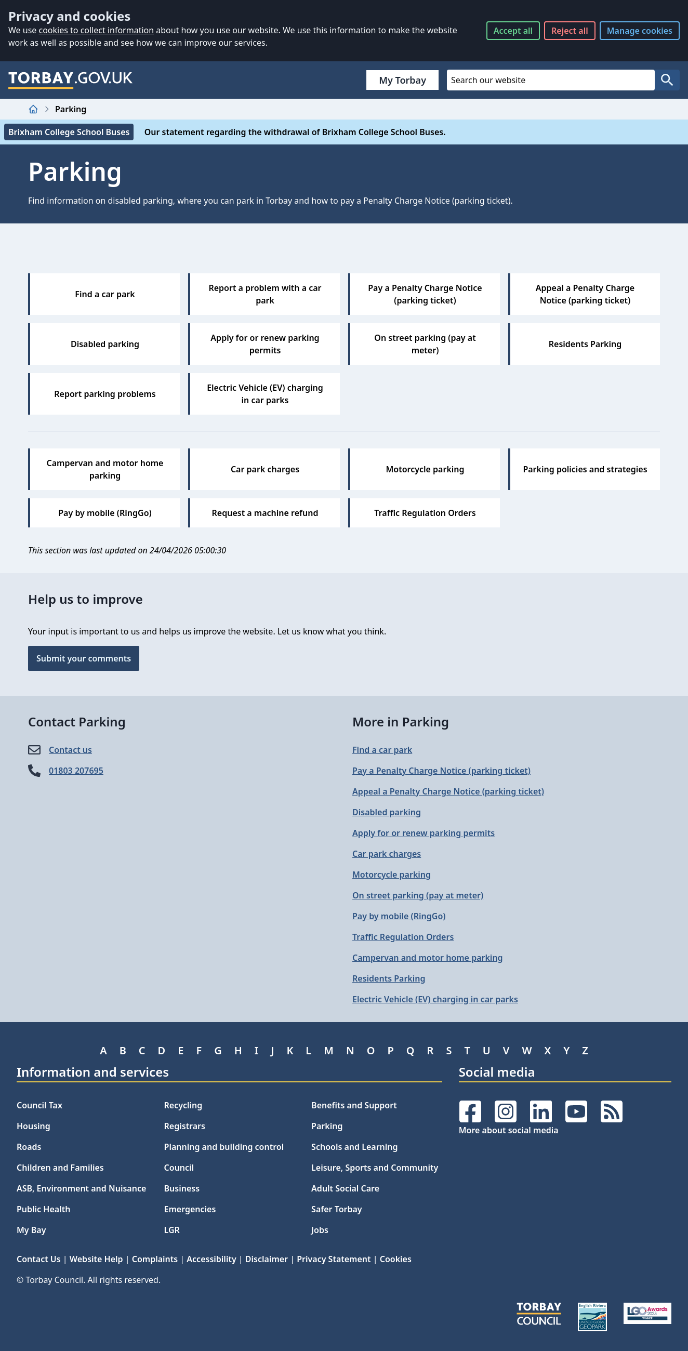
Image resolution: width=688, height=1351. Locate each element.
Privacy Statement (334, 1259)
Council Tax (39, 1105)
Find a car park (382, 750)
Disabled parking (386, 812)
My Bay (31, 1230)
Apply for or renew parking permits (423, 833)
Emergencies (190, 1209)
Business (182, 1188)
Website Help (96, 1259)
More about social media (509, 1130)
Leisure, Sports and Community (374, 1167)
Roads (29, 1147)
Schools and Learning (354, 1147)
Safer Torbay (336, 1209)
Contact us (70, 750)
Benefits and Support (354, 1105)
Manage (639, 30)
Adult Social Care (345, 1188)
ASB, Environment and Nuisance (81, 1188)
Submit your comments (83, 658)
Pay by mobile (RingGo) (398, 916)
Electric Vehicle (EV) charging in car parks (435, 999)
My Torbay (402, 80)
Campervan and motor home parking (427, 957)
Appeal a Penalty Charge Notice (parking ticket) (448, 791)
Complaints (155, 1259)
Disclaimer (266, 1259)
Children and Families (60, 1167)
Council (179, 1167)
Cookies (396, 1259)
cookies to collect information (96, 30)
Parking (326, 1126)
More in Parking (400, 721)
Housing (33, 1126)
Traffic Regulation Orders (403, 937)
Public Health (43, 1209)
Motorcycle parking (391, 874)
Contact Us (39, 1259)
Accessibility (211, 1259)
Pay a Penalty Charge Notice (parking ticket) (441, 770)
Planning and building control (224, 1147)
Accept (513, 30)
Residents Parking (389, 978)
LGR (172, 1230)
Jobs (319, 1230)
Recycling (183, 1105)
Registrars (184, 1126)
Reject (569, 30)
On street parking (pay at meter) (417, 895)
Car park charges (386, 853)
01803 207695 (76, 770)
